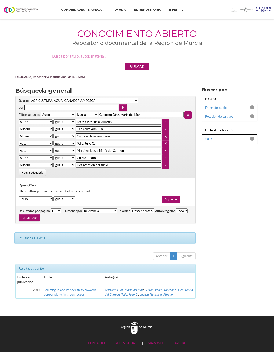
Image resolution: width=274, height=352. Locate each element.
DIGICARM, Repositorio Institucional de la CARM (50, 77)
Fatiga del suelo (216, 107)
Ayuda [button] (122, 9)
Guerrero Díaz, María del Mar (124, 290)
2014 (209, 139)
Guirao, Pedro (153, 290)
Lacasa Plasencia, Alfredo (156, 294)
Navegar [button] (97, 9)
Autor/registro (165, 211)
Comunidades (73, 9)
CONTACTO (96, 343)
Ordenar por (73, 211)
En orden (124, 211)
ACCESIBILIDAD (126, 343)
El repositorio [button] (149, 9)
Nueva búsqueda (32, 172)
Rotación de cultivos (219, 116)
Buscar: (24, 100)
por (21, 107)
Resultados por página (34, 211)
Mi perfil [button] (176, 9)
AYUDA (180, 343)
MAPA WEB (156, 343)
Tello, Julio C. (129, 294)
